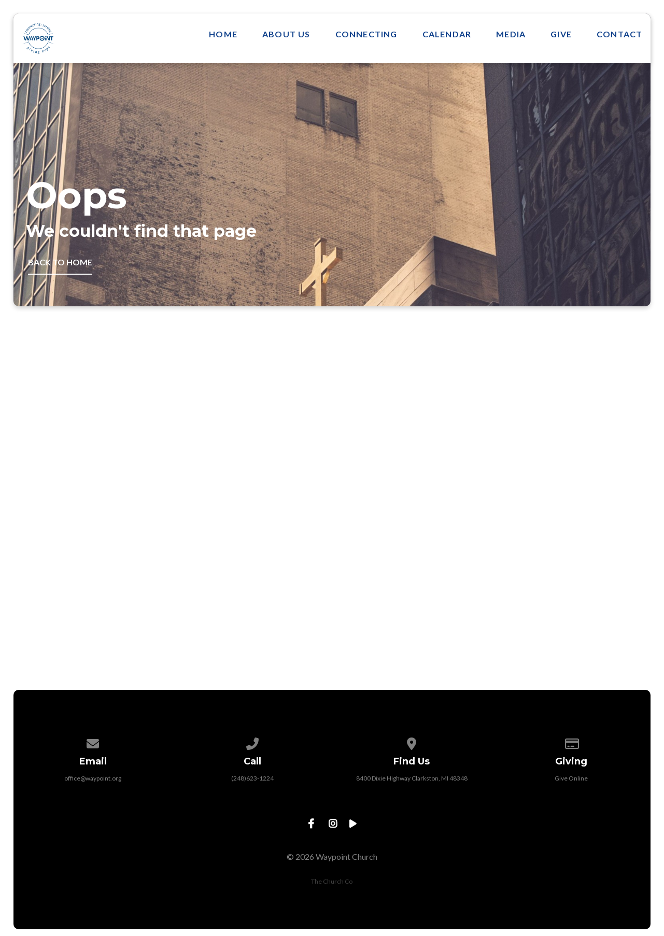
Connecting (366, 34)
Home (223, 34)
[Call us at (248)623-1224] (252, 742)
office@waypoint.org (92, 778)
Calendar (447, 34)
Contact (619, 34)
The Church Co (331, 881)
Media (511, 34)
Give (561, 34)
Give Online (571, 778)
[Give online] (571, 742)
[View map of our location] (411, 742)
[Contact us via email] (93, 742)
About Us (286, 34)
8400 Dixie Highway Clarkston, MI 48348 (412, 778)
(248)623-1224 (252, 778)
